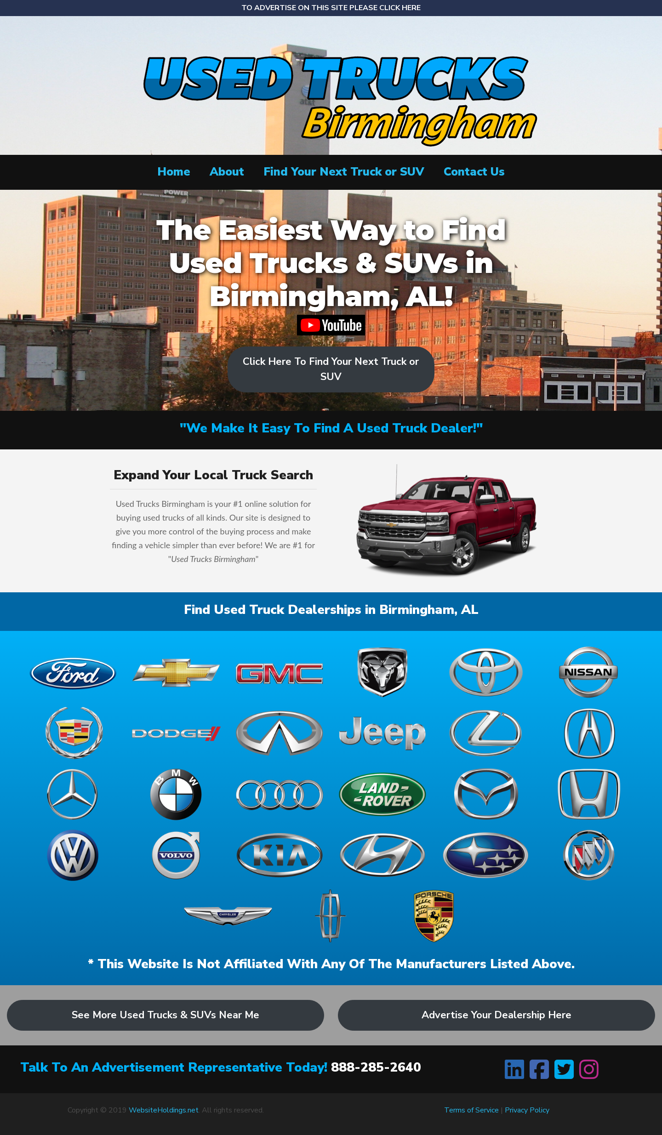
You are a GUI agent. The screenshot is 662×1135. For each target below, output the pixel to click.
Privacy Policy (527, 1110)
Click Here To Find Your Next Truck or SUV (331, 369)
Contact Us (474, 172)
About (227, 172)
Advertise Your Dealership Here (496, 1015)
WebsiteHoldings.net (164, 1110)
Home (173, 172)
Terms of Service (471, 1110)
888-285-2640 (376, 1067)
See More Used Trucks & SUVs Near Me (165, 1015)
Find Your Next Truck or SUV (343, 172)
